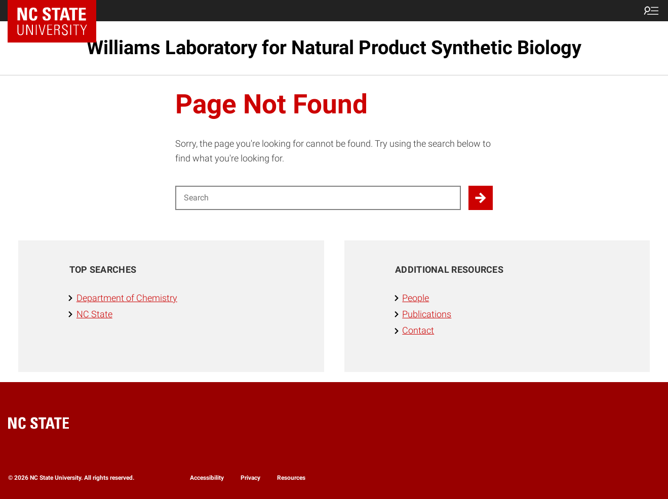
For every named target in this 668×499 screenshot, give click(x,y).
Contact (418, 330)
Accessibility (207, 477)
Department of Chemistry (126, 298)
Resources (291, 477)
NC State (94, 314)
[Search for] (318, 198)
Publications (426, 314)
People (415, 298)
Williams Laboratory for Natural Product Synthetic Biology (334, 47)
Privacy (250, 477)
